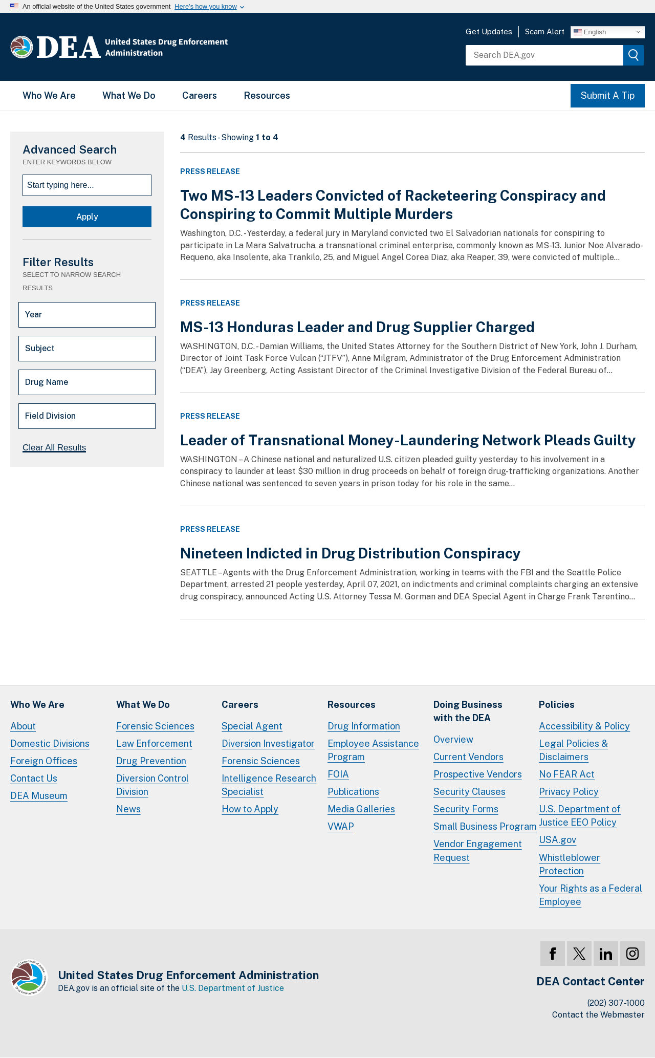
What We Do (129, 95)
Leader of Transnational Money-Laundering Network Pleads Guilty (408, 439)
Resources (267, 95)
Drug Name (46, 382)
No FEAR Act (567, 774)
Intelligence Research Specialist (269, 785)
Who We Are (49, 95)
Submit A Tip (608, 95)
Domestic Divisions (50, 743)
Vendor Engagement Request (477, 850)
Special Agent (252, 726)
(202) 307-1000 (616, 1003)
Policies (557, 704)
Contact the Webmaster (598, 1015)
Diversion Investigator (268, 743)
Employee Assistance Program (373, 750)
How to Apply (250, 809)
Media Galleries (361, 809)
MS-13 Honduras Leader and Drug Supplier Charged (357, 326)
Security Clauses (469, 791)
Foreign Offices (43, 760)
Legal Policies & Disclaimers (573, 750)
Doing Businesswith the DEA (468, 711)
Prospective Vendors (477, 774)
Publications (353, 791)
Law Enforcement (154, 743)
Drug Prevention (151, 760)
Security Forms (465, 809)
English (590, 32)
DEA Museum (39, 795)
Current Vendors (468, 756)
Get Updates (489, 31)
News (128, 809)
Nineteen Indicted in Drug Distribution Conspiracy (350, 553)
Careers (199, 95)
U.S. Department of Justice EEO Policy (580, 816)
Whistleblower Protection (569, 864)
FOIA (338, 774)
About (23, 726)
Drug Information (364, 726)
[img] (633, 55)
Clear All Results (54, 447)
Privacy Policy (569, 791)
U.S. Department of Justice (233, 988)
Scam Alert (544, 31)
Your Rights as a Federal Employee (590, 895)
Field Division (50, 416)
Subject (40, 348)
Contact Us (33, 778)
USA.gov (557, 839)
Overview (453, 739)
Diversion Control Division (152, 785)
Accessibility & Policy (584, 726)
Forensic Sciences (155, 726)
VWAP (341, 826)
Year (33, 314)
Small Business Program (485, 826)
